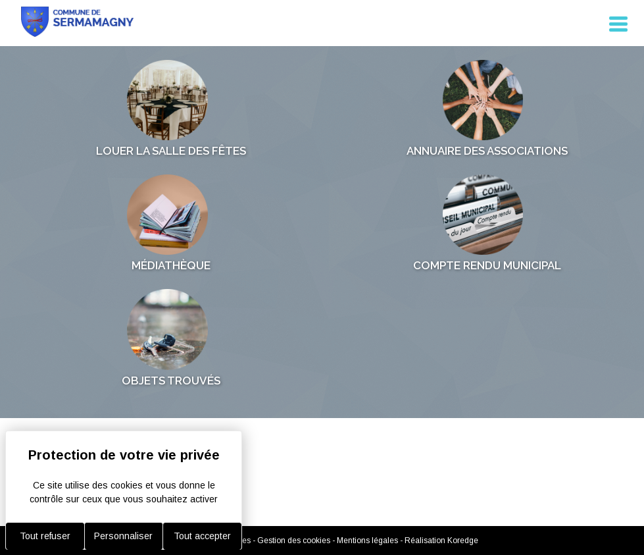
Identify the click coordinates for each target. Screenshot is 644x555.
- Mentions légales (366, 540)
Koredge (462, 540)
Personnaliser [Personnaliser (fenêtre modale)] (123, 536)
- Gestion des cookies (292, 540)
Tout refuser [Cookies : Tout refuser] (45, 536)
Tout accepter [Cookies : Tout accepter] (202, 536)
